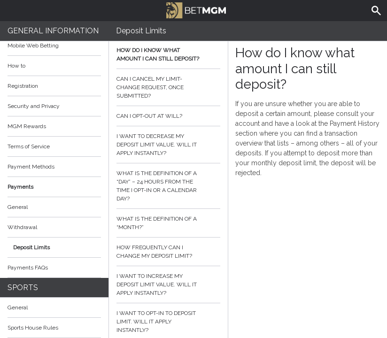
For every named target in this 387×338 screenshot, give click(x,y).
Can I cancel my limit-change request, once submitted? (168, 87)
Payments (54, 187)
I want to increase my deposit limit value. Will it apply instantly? (168, 284)
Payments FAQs (28, 267)
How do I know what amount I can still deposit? (168, 54)
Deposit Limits (31, 247)
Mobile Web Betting (33, 45)
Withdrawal (22, 227)
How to (54, 65)
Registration (23, 86)
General (18, 207)
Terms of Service (54, 146)
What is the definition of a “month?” (168, 222)
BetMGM (195, 9)
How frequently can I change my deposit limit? (168, 251)
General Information (53, 30)
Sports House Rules (33, 327)
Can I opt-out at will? (168, 116)
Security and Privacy (34, 106)
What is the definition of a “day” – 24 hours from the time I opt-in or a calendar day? (168, 186)
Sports (23, 287)
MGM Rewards (27, 126)
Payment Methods (54, 166)
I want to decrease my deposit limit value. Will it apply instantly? (168, 144)
